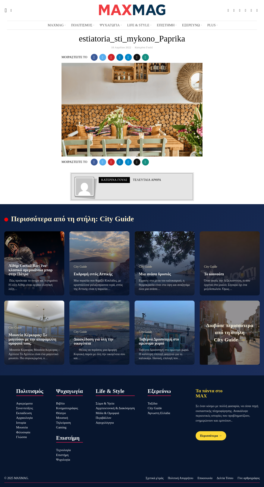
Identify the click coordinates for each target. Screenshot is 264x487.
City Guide (155, 408)
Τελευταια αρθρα (147, 180)
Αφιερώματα (24, 403)
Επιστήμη (62, 455)
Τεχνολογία (63, 450)
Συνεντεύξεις (24, 408)
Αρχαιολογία (24, 417)
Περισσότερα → (211, 435)
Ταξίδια (152, 403)
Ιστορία (21, 422)
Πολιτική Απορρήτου (180, 478)
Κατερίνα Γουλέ (144, 47)
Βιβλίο (60, 403)
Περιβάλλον (103, 417)
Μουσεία (22, 427)
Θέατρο (61, 413)
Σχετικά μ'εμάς (155, 478)
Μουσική (62, 417)
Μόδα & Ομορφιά (107, 413)
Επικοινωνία (205, 478)
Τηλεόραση (63, 422)
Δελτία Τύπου (225, 478)
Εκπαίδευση (24, 413)
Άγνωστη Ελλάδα (159, 413)
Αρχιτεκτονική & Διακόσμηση (115, 408)
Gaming (61, 427)
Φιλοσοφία (23, 432)
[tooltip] (228, 10)
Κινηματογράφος (67, 408)
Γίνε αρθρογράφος (249, 478)
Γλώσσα (21, 437)
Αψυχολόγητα (105, 422)
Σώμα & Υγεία (105, 403)
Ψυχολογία (63, 459)
